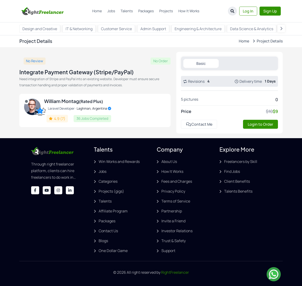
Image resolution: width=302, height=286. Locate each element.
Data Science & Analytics (251, 28)
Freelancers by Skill (240, 161)
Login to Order (260, 124)
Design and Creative (39, 28)
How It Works (188, 10)
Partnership (171, 211)
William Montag (73, 101)
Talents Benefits (238, 191)
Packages (146, 10)
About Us (169, 161)
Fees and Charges (176, 181)
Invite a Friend (173, 221)
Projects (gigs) (111, 191)
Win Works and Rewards (119, 161)
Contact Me (199, 124)
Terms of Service (175, 201)
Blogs (103, 240)
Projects (166, 10)
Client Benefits (237, 181)
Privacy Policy (173, 191)
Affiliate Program (113, 211)
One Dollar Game (113, 250)
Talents (127, 10)
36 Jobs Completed (92, 118)
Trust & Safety (173, 240)
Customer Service (116, 28)
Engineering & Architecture (198, 28)
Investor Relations (177, 230)
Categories (108, 181)
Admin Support (153, 28)
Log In (248, 11)
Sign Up (270, 11)
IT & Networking (79, 28)
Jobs (111, 10)
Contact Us (108, 230)
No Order (160, 60)
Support (168, 250)
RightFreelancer (175, 272)
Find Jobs (232, 171)
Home (97, 10)
